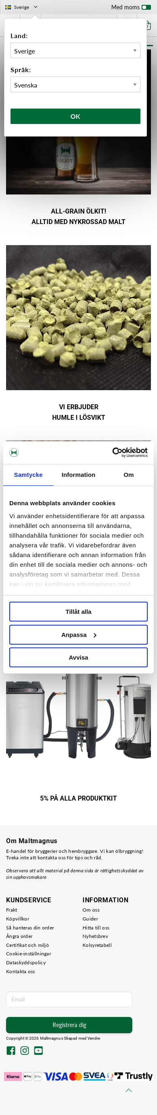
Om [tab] (128, 474)
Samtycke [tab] (28, 474)
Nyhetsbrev (95, 936)
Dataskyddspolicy (26, 962)
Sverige (22, 7)
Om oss (91, 910)
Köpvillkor (17, 919)
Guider (90, 919)
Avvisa (78, 657)
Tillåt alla (78, 611)
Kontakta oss (20, 971)
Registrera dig (69, 1024)
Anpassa (78, 634)
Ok (75, 116)
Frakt (11, 910)
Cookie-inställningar (28, 954)
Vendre (93, 1038)
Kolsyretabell (97, 945)
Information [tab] (78, 474)
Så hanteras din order (30, 928)
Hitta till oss (96, 928)
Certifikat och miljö (27, 945)
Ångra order (19, 936)
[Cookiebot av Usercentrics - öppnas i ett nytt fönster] (113, 452)
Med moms (131, 9)
